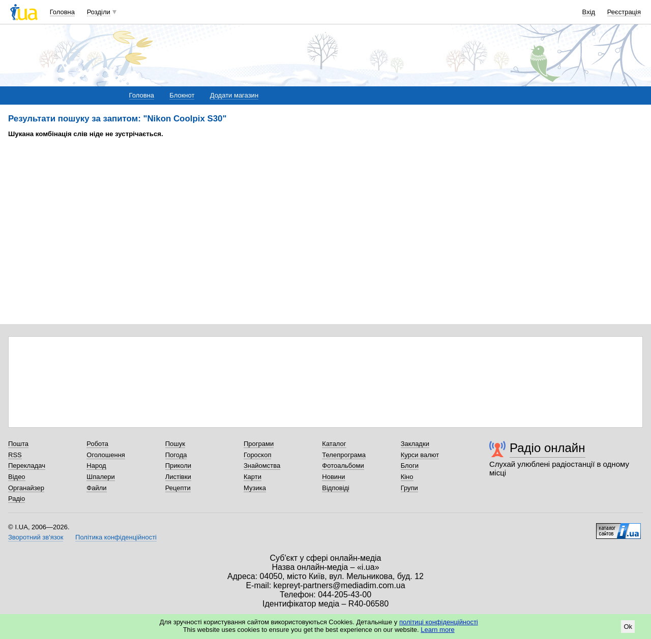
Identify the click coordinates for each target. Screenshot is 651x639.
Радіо (16, 498)
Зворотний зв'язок (35, 537)
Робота (97, 444)
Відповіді (335, 488)
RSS (15, 455)
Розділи (98, 12)
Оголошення (105, 455)
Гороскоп (257, 455)
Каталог (334, 444)
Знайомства (262, 465)
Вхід (589, 12)
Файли (96, 488)
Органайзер (26, 488)
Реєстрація (624, 12)
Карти (252, 477)
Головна (62, 12)
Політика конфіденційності (116, 537)
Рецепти (178, 488)
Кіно (407, 477)
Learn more (437, 629)
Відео (16, 477)
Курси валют (420, 455)
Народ (96, 465)
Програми (259, 444)
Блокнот (181, 95)
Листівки (178, 477)
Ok (628, 626)
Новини (333, 477)
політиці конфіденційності (438, 622)
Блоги (410, 465)
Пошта (18, 444)
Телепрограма (344, 455)
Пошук (175, 444)
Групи (409, 488)
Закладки (415, 444)
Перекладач (26, 465)
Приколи (178, 465)
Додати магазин (234, 95)
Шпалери (100, 477)
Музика (255, 488)
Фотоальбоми (343, 465)
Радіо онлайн (547, 448)
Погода (176, 455)
